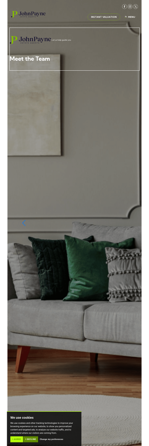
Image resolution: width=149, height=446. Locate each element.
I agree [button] (16, 439)
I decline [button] (30, 439)
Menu (130, 17)
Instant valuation (104, 17)
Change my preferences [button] (51, 439)
